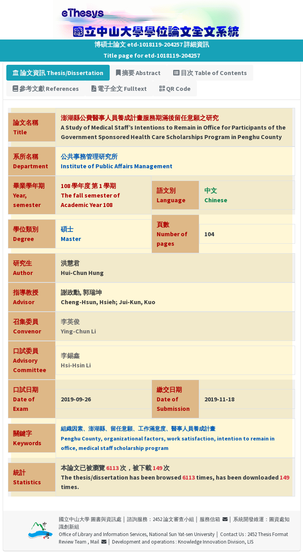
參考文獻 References (46, 88)
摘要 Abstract (138, 73)
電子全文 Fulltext (119, 88)
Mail (98, 541)
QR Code (175, 88)
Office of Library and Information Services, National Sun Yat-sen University (137, 534)
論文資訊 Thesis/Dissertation (58, 73)
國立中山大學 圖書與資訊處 (90, 519)
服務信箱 (214, 519)
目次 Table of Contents (210, 73)
